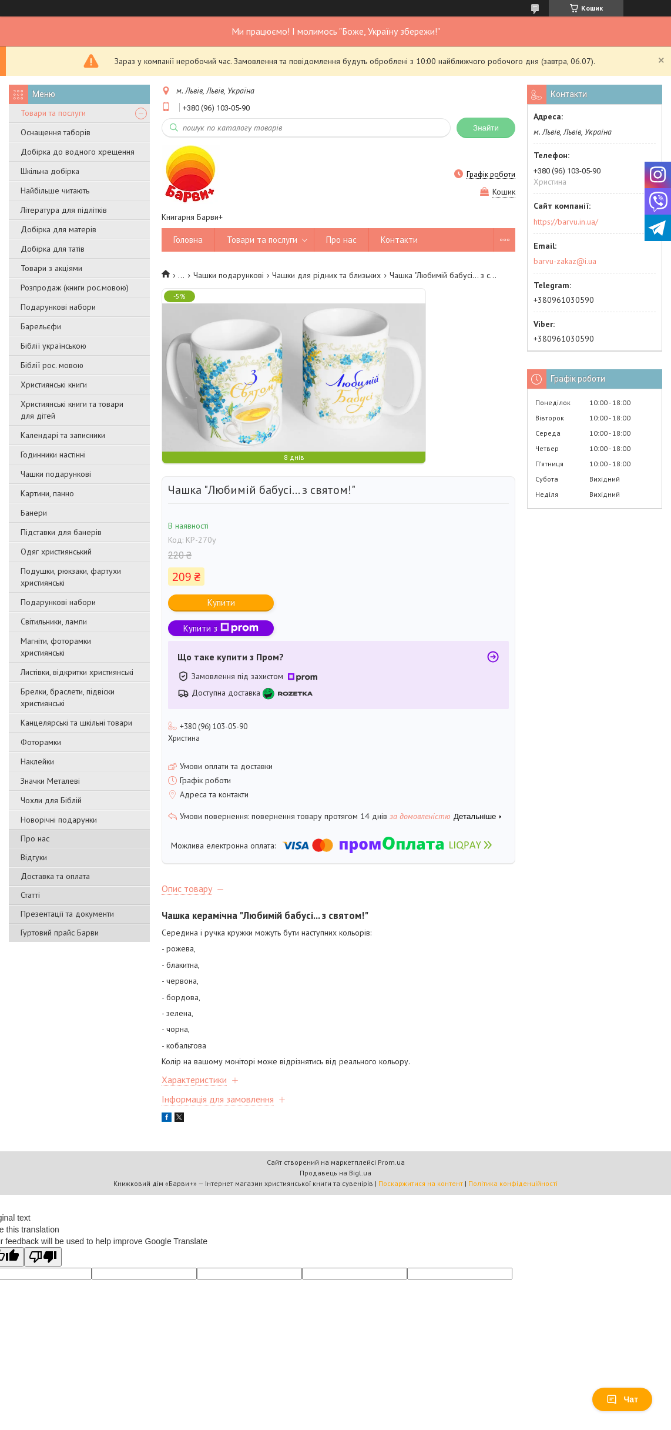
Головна (188, 239)
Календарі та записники (63, 435)
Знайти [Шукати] (486, 127)
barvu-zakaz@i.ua (565, 261)
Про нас (35, 838)
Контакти (399, 239)
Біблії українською (53, 345)
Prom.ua (391, 1162)
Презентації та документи (67, 913)
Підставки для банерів (61, 532)
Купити (221, 602)
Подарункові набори (58, 307)
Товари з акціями (51, 268)
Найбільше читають (55, 190)
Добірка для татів (53, 248)
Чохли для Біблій (51, 800)
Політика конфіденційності (513, 1183)
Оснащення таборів (55, 132)
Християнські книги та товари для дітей (72, 410)
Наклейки (37, 761)
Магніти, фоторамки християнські (56, 647)
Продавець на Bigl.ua (335, 1172)
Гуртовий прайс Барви (60, 932)
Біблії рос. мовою (52, 365)
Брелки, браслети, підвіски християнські (68, 697)
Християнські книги (54, 384)
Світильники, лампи (54, 621)
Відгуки (34, 857)
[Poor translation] (43, 1257)
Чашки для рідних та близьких (326, 275)
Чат (622, 1399)
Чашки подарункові (56, 474)
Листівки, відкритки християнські (77, 672)
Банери (34, 512)
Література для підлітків (64, 210)
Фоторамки (41, 742)
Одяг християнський (56, 551)
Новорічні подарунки (59, 819)
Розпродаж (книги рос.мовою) (75, 287)
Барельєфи (41, 326)
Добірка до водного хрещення (78, 151)
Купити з (221, 628)
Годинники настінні (53, 454)
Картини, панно (47, 493)
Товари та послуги (53, 113)
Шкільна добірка (50, 171)
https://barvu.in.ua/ (566, 221)
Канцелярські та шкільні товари (76, 722)
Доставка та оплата (55, 876)
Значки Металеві (50, 781)
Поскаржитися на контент (420, 1183)
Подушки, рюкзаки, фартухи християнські (71, 577)
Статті (30, 895)
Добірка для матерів (58, 229)
